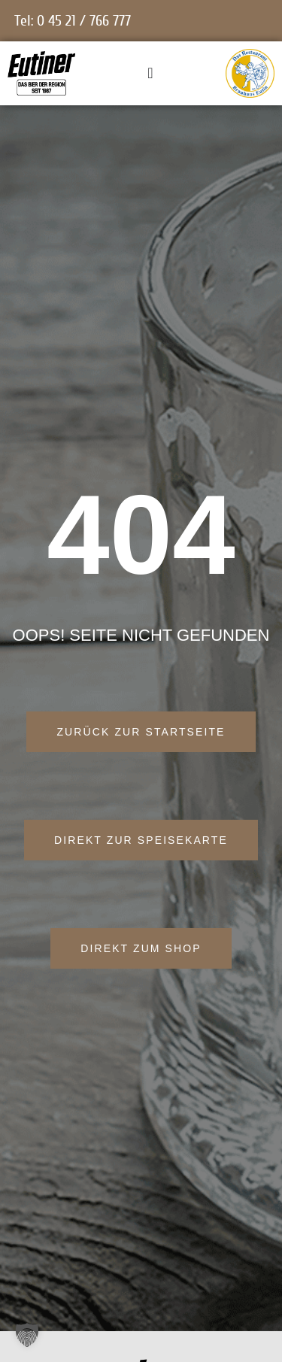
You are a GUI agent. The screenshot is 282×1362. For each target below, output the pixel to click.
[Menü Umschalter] (150, 72)
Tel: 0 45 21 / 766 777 (72, 20)
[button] (27, 1335)
